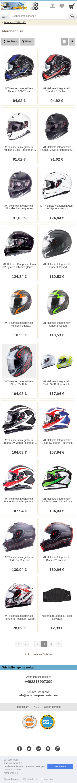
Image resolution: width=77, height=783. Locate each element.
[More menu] (52, 6)
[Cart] (72, 6)
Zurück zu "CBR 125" (15, 22)
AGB (36, 706)
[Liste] (72, 41)
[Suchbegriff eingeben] (39, 15)
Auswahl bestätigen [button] (35, 766)
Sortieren (10, 41)
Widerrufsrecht (52, 706)
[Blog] (38, 749)
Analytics (48, 779)
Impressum (22, 706)
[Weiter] (58, 644)
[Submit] (72, 16)
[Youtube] (48, 749)
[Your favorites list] (61, 6)
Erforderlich (32, 779)
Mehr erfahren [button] (11, 773)
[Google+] (57, 749)
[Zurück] (18, 644)
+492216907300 (38, 681)
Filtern (27, 41)
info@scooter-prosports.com (38, 695)
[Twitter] (29, 749)
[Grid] (64, 41)
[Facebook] (19, 749)
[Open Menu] (5, 16)
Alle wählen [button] (60, 766)
